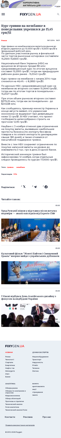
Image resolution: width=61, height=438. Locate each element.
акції (34, 389)
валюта (35, 384)
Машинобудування (40, 357)
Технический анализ (13, 404)
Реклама (27, 417)
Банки (7, 377)
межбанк (20, 167)
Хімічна (35, 371)
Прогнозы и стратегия (14, 401)
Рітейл (35, 365)
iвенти (35, 395)
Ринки (4, 40)
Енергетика (10, 365)
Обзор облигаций (13, 398)
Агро (7, 374)
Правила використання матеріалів (20, 425)
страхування (37, 392)
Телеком (35, 368)
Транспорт (36, 360)
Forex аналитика (12, 407)
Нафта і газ (9, 368)
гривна (10, 167)
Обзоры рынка (11, 388)
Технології (9, 360)
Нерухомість (37, 362)
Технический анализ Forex (16, 410)
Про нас (46, 417)
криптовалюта (38, 386)
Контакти (10, 417)
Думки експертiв (40, 352)
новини (9, 352)
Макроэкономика (12, 396)
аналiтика (10, 384)
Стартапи (9, 362)
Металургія (10, 371)
